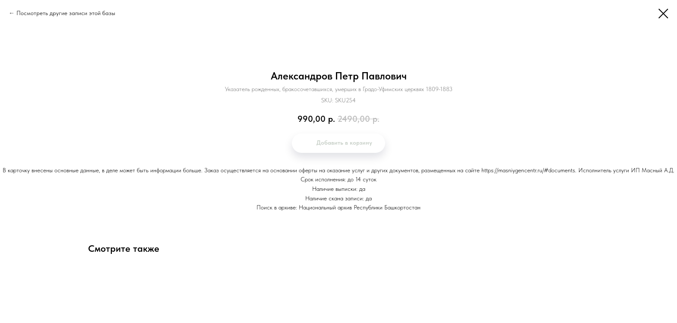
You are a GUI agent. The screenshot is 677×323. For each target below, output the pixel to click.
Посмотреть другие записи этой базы (65, 13)
